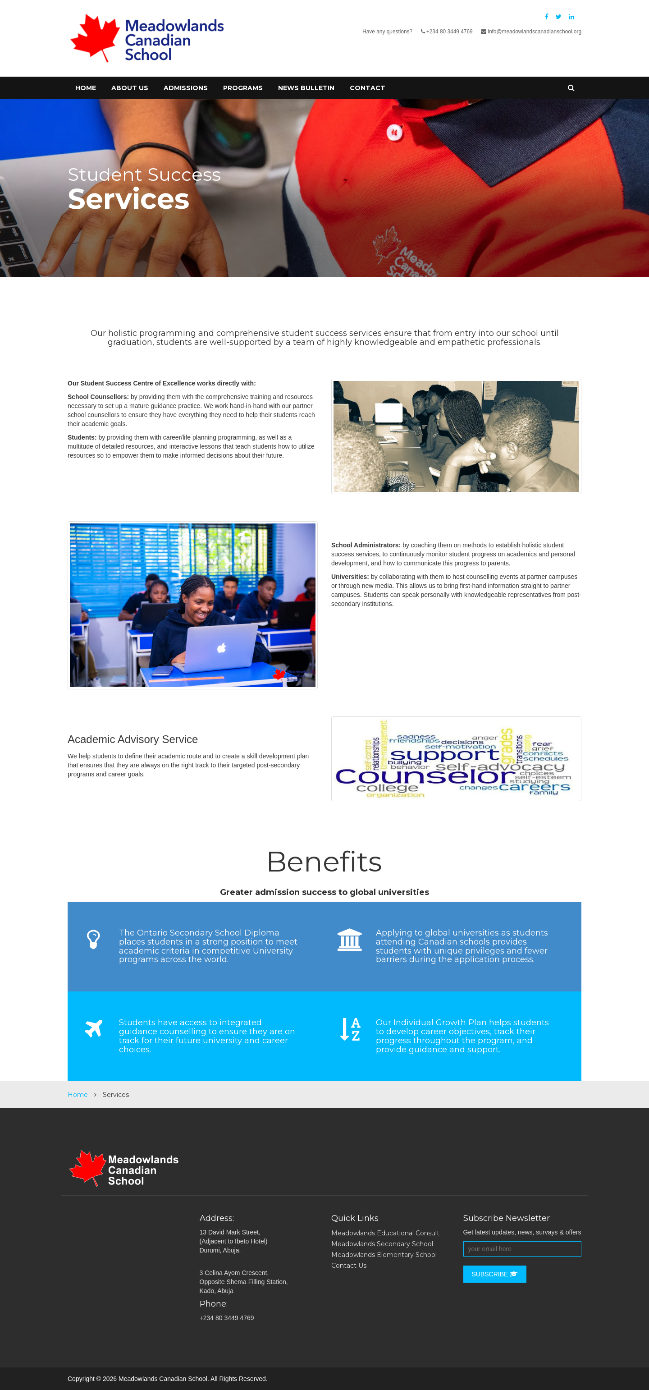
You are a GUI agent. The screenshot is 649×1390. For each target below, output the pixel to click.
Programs (243, 88)
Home (85, 88)
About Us (129, 88)
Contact (367, 88)
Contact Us (348, 1266)
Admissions (186, 88)
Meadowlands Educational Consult (385, 1233)
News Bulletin (306, 88)
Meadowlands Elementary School (384, 1255)
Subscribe (495, 1274)
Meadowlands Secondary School (382, 1244)
